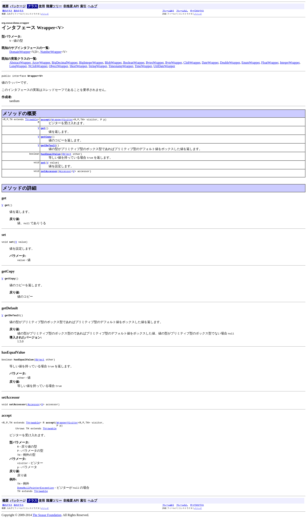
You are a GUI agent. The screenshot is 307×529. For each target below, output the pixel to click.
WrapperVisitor (62, 120)
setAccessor (49, 176)
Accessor (65, 176)
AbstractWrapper (20, 62)
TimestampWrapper (120, 66)
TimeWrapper (143, 66)
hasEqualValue (50, 157)
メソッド (45, 14)
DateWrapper (210, 62)
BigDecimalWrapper (65, 62)
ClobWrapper (191, 62)
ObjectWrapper (58, 66)
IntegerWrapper (290, 62)
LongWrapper (18, 66)
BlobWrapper (113, 62)
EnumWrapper (250, 62)
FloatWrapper (269, 62)
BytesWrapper (155, 62)
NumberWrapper (50, 51)
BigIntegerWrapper (91, 62)
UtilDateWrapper (164, 66)
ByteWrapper (173, 62)
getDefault (48, 148)
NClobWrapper (37, 66)
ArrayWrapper (41, 62)
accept (45, 120)
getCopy (46, 139)
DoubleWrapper (230, 62)
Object (66, 157)
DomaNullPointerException (35, 497)
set (43, 166)
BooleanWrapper (133, 62)
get (43, 130)
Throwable (31, 120)
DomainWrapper (19, 51)
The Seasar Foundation (47, 525)
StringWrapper (98, 66)
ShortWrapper (78, 66)
